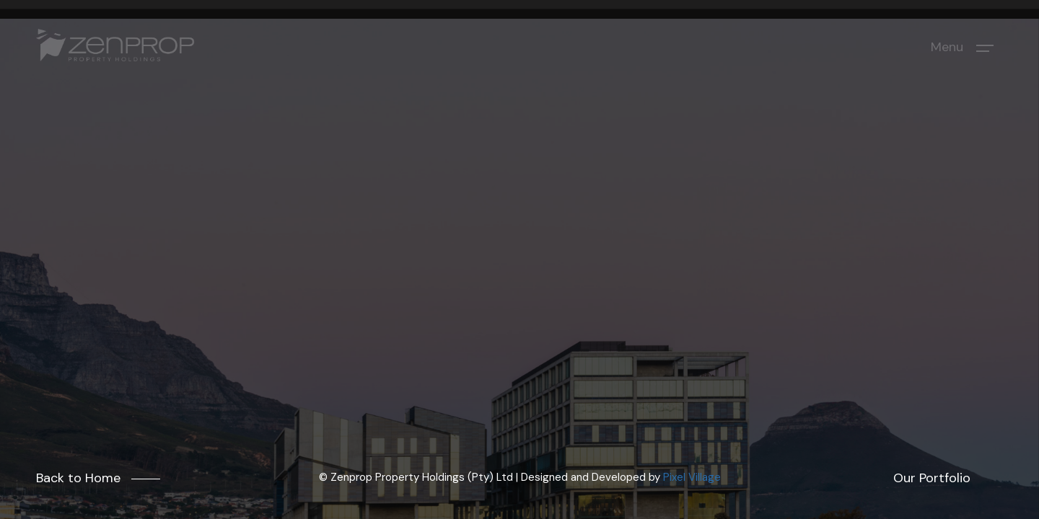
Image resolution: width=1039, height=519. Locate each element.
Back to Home (78, 478)
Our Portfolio (931, 478)
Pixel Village (692, 477)
